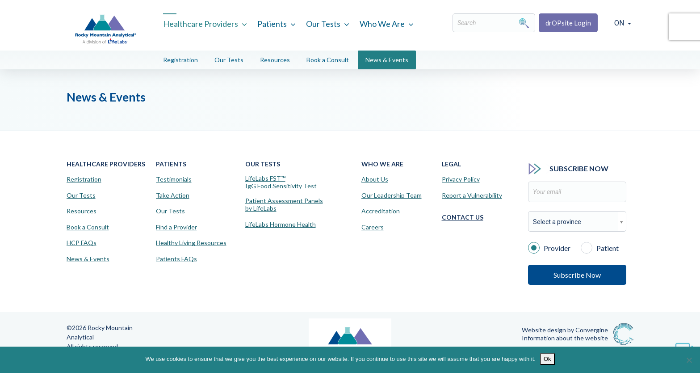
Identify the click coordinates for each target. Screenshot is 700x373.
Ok (547, 359)
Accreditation (380, 211)
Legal (451, 164)
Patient (600, 247)
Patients (272, 24)
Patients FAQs (176, 259)
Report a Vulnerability (472, 195)
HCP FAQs (81, 242)
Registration (180, 60)
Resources (275, 60)
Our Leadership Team (391, 195)
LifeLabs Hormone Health (280, 224)
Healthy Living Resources (191, 242)
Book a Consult (327, 60)
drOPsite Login (568, 23)
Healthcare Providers (200, 24)
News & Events (386, 60)
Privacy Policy (461, 179)
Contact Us (462, 217)
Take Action (172, 195)
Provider (549, 247)
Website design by (565, 330)
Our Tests (323, 24)
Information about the (565, 338)
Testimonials (174, 179)
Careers (372, 227)
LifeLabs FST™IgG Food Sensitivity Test (281, 182)
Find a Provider (176, 227)
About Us (374, 179)
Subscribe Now (577, 275)
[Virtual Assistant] (684, 346)
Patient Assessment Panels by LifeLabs (284, 204)
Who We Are (382, 24)
